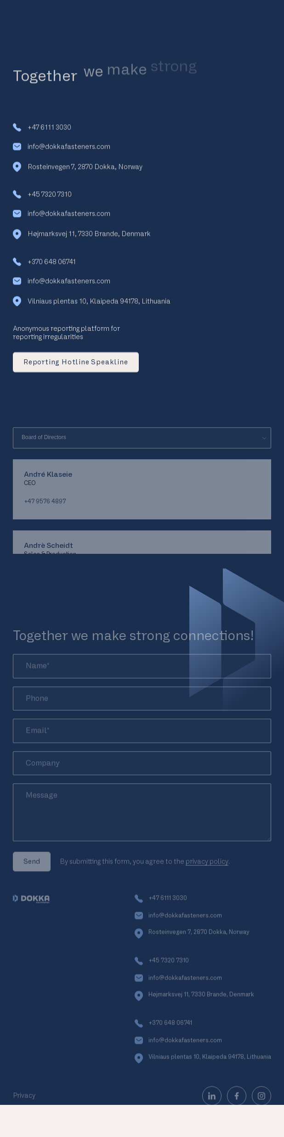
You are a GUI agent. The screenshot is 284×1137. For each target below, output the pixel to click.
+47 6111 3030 (42, 131)
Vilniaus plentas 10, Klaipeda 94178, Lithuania (91, 305)
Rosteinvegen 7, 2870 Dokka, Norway (77, 171)
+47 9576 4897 (45, 518)
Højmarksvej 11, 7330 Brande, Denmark (82, 238)
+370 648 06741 (44, 265)
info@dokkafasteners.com (61, 150)
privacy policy (207, 878)
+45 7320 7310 (42, 198)
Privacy (24, 1112)
